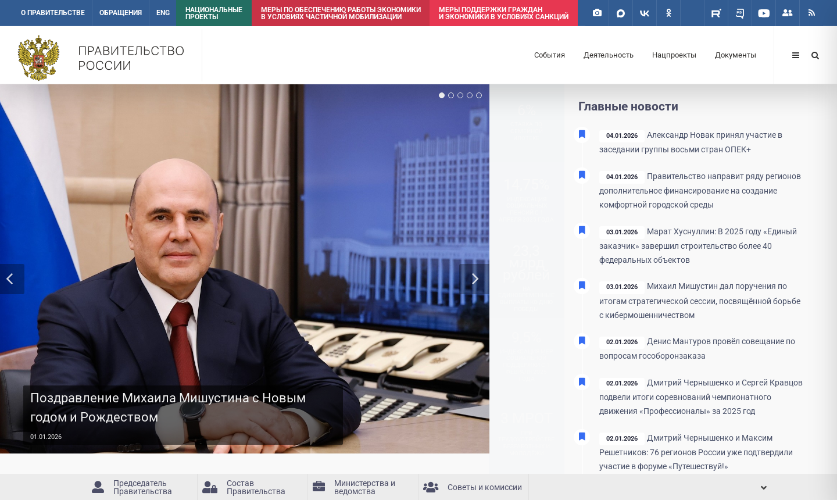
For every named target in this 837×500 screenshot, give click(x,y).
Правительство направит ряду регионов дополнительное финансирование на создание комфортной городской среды (700, 191)
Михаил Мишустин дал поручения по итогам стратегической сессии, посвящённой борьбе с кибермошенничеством (699, 300)
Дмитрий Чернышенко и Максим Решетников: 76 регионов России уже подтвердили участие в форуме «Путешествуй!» (696, 452)
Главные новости (628, 106)
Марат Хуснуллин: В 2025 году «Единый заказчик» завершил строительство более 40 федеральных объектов (698, 246)
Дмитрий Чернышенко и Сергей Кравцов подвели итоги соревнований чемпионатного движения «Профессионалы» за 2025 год (701, 397)
